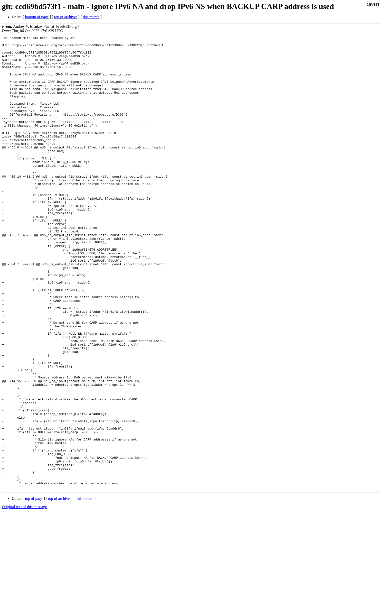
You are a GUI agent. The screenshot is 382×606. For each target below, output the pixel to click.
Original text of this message (24, 597)
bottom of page (37, 17)
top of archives (65, 17)
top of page (34, 589)
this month (91, 17)
